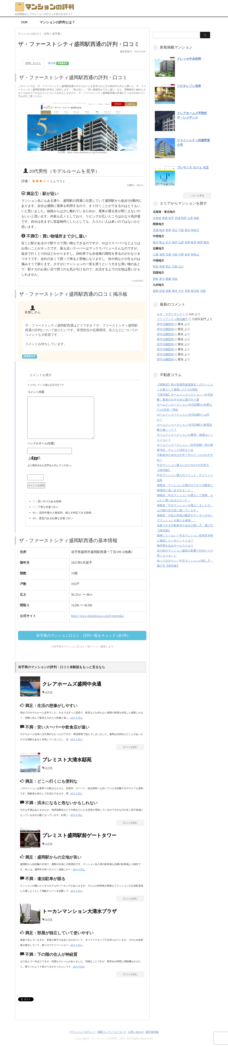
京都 (168, 254)
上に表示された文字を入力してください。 (50, 465)
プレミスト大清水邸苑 (66, 759)
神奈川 (195, 230)
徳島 (155, 278)
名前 (83, 444)
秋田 (184, 218)
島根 (162, 266)
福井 (175, 242)
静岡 (200, 242)
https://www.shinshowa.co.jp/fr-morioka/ (97, 616)
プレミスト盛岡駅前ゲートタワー (79, 835)
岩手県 (48, 692)
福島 (196, 218)
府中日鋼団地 (165, 324)
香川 (162, 278)
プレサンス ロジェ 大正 (193, 167)
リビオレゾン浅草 (189, 86)
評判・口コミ (33, 63)
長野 (187, 242)
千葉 (181, 230)
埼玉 (175, 230)
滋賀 (162, 254)
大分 (181, 290)
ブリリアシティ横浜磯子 (172, 319)
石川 (168, 242)
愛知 (206, 242)
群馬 (168, 230)
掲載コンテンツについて (111, 1031)
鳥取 (155, 266)
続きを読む (77, 717)
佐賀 (162, 290)
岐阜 (193, 242)
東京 (187, 230)
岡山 (168, 266)
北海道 (157, 218)
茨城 (155, 230)
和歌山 (195, 254)
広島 (175, 266)
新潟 (155, 242)
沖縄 (203, 290)
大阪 (175, 254)
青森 (165, 218)
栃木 (162, 230)
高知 (175, 278)
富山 (162, 242)
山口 (181, 266)
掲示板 (58, 63)
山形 (190, 218)
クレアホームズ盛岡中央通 (71, 684)
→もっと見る (197, 195)
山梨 (181, 242)
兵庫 (181, 254)
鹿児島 (195, 290)
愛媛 (168, 278)
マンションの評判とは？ (57, 22)
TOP (24, 22)
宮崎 (187, 290)
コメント (83, 393)
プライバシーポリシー (82, 1031)
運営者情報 (152, 1031)
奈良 (187, 254)
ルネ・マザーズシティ (171, 314)
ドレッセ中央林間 (189, 58)
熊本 (175, 290)
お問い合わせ (136, 1031)
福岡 (155, 290)
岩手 (171, 218)
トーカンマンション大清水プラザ (79, 911)
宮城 (177, 218)
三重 (155, 254)
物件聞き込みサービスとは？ (175, 545)
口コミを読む (130, 747)
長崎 (168, 290)
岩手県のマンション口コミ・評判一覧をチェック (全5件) (82, 636)
